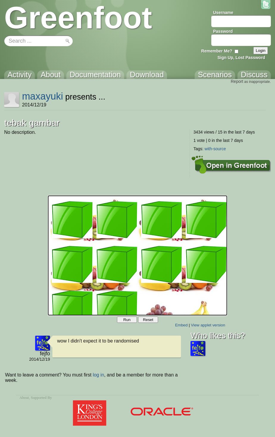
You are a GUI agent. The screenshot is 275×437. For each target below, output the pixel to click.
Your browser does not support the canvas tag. (137, 255)
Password (223, 31)
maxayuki (42, 96)
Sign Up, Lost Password (241, 57)
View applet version (208, 325)
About (24, 398)
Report (237, 81)
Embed (181, 325)
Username (223, 12)
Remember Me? (216, 51)
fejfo (45, 354)
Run (126, 319)
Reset (148, 319)
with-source (215, 148)
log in (98, 374)
